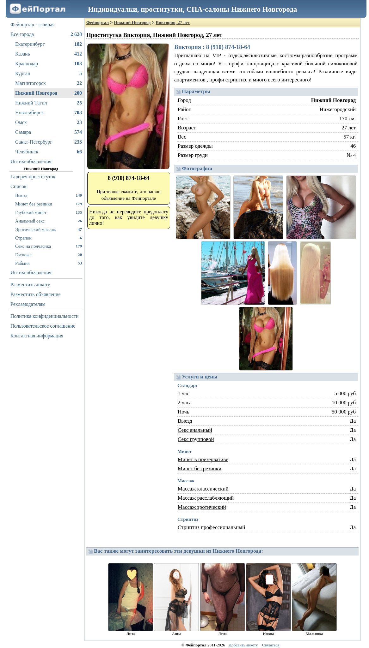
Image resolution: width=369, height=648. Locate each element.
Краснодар (48, 63)
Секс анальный (195, 430)
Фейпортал (97, 22)
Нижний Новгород (48, 93)
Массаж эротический (202, 507)
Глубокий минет (48, 212)
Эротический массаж (48, 229)
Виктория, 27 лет (173, 22)
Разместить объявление (35, 294)
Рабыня (48, 263)
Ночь (183, 412)
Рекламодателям (28, 304)
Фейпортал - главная (32, 24)
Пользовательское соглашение (42, 326)
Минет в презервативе (203, 459)
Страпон (48, 237)
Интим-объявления (30, 161)
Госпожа (48, 254)
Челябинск (48, 152)
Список (18, 186)
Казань (48, 54)
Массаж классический (203, 489)
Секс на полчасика (48, 246)
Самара (48, 132)
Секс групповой (196, 439)
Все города (46, 34)
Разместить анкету (30, 284)
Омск (48, 122)
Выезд (48, 195)
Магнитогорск (48, 83)
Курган (48, 73)
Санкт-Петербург (48, 142)
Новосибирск (48, 112)
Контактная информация (36, 335)
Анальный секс (48, 220)
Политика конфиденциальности (44, 316)
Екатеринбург (48, 44)
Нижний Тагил (48, 103)
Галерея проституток (33, 176)
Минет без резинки (48, 203)
